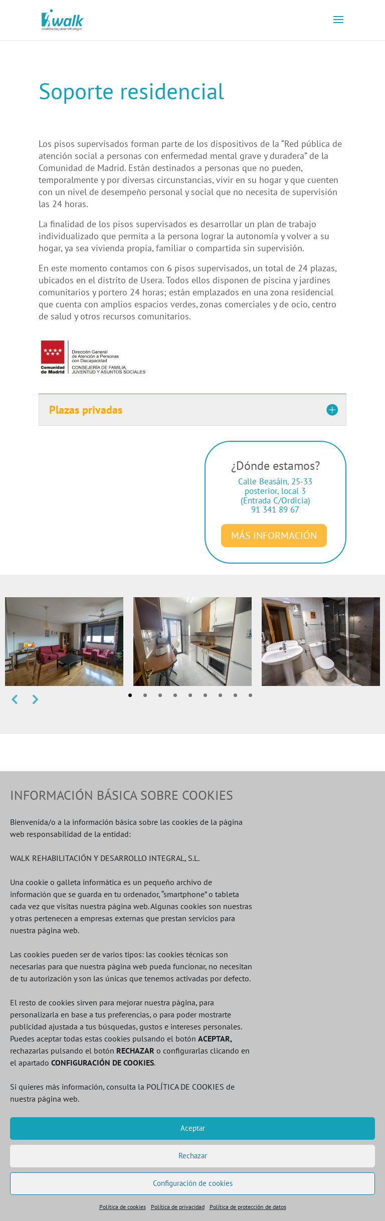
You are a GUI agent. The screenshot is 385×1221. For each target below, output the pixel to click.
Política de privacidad (178, 1206)
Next (34, 699)
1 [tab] (130, 695)
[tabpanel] (64, 641)
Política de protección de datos (248, 1206)
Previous (14, 699)
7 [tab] (220, 695)
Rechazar (192, 1155)
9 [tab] (250, 695)
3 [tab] (160, 695)
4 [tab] (175, 695)
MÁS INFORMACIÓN (274, 535)
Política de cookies (122, 1206)
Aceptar (192, 1128)
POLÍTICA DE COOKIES (185, 1087)
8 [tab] (235, 695)
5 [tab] (190, 695)
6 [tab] (205, 695)
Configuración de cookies (193, 1183)
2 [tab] (145, 695)
